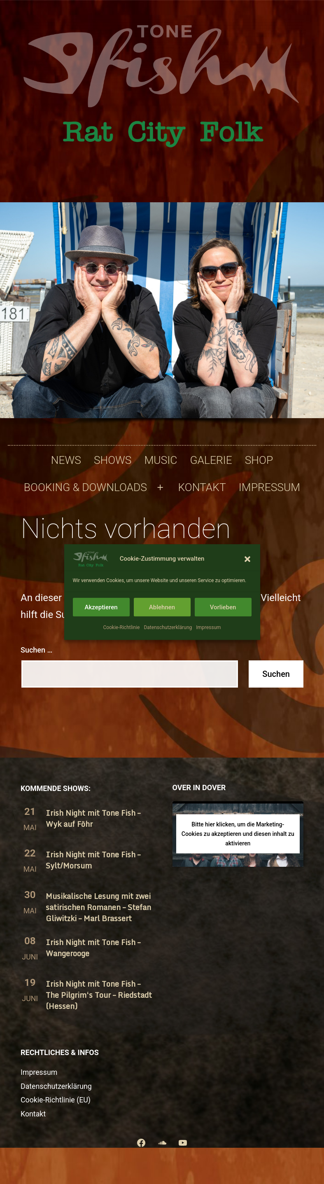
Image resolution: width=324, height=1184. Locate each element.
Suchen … (36, 650)
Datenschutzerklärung (168, 627)
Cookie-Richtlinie (121, 627)
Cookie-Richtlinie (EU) (56, 1100)
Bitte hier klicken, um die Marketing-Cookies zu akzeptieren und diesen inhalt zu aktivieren (238, 834)
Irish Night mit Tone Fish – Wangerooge (93, 947)
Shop (259, 460)
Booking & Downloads (85, 487)
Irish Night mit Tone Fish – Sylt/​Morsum (93, 860)
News (66, 460)
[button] (247, 559)
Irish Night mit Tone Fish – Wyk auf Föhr (93, 818)
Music (160, 460)
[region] (162, 317)
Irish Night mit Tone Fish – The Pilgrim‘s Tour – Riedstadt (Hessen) (99, 995)
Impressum (208, 627)
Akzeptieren (100, 607)
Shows (112, 460)
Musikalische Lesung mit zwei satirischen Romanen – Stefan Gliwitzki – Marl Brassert (98, 907)
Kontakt (202, 487)
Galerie (211, 460)
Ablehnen (162, 607)
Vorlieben (223, 607)
